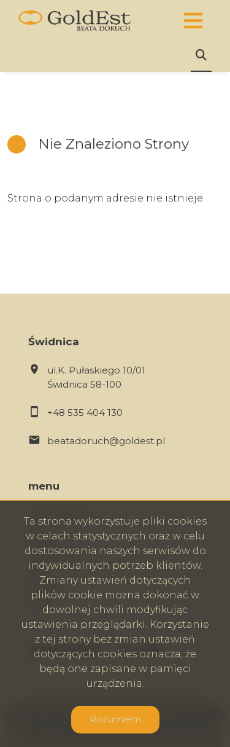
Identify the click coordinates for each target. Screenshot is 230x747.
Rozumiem (115, 719)
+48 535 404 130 (85, 412)
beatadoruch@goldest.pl (106, 441)
